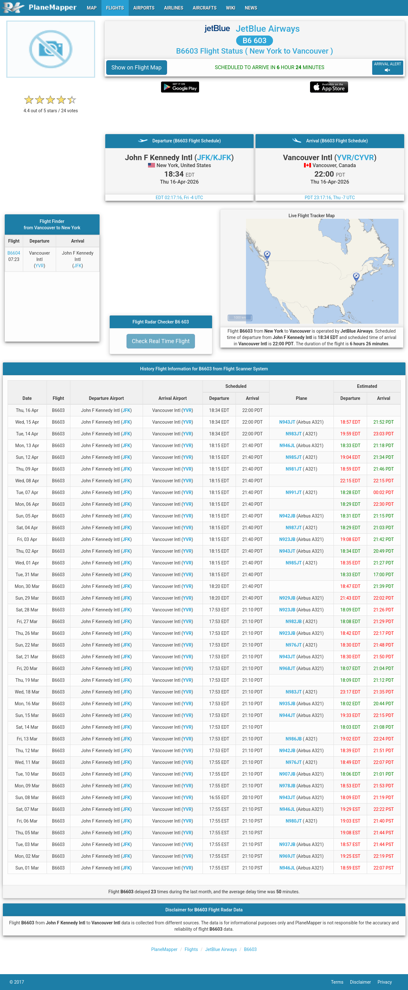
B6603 (250, 949)
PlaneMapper (164, 949)
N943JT (287, 422)
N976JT (293, 645)
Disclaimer (364, 982)
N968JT (287, 668)
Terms (340, 982)
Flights (191, 949)
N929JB (287, 598)
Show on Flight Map (137, 67)
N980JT (293, 821)
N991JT (293, 492)
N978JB (287, 785)
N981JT (293, 469)
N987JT (293, 527)
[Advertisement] (254, 113)
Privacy (388, 982)
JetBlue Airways (268, 28)
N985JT (293, 457)
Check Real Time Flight (161, 341)
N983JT (293, 433)
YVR (40, 265)
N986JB (294, 738)
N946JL (287, 445)
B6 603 (255, 40)
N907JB (287, 774)
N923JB (287, 539)
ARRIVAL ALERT (387, 67)
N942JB (287, 515)
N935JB (287, 703)
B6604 (14, 253)
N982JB (294, 621)
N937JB (287, 844)
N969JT (287, 856)
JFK (77, 265)
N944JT (287, 715)
